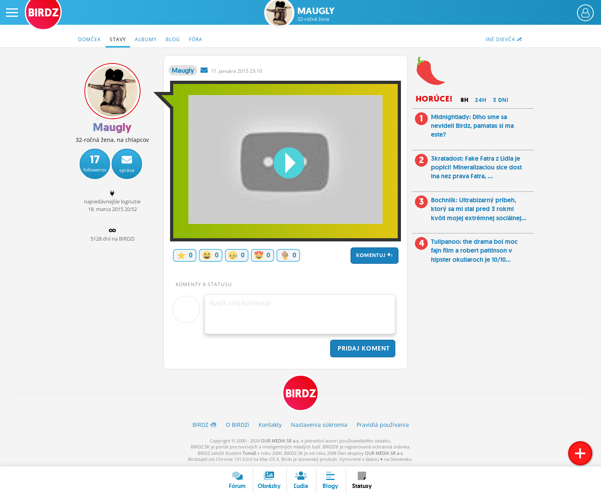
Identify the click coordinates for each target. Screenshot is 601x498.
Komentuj (374, 255)
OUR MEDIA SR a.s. (280, 441)
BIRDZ (300, 393)
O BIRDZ (237, 424)
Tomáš (249, 453)
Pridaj (363, 348)
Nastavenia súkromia (319, 424)
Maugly (316, 14)
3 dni (501, 100)
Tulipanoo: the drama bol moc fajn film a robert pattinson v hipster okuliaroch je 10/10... (474, 250)
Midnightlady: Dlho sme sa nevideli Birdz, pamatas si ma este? (472, 126)
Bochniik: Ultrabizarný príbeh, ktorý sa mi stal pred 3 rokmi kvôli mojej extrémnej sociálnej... (478, 209)
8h (465, 100)
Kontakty (270, 424)
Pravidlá (383, 424)
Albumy (146, 39)
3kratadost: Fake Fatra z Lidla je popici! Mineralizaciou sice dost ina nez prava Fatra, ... (476, 167)
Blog (173, 39)
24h (481, 100)
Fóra (195, 39)
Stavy (118, 39)
